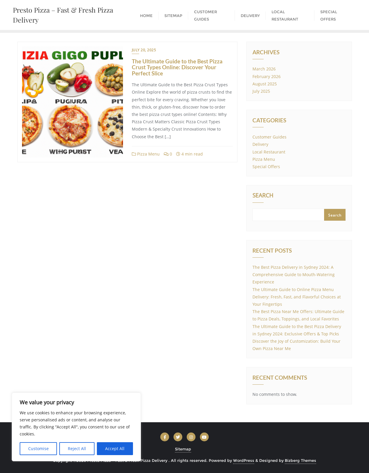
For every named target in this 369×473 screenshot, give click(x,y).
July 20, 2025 (144, 50)
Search (262, 196)
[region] (76, 427)
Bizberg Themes (300, 460)
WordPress (243, 460)
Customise (38, 448)
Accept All (114, 448)
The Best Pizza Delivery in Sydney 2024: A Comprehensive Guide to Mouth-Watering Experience (293, 274)
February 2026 (266, 76)
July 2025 (261, 91)
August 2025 (264, 84)
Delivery (260, 144)
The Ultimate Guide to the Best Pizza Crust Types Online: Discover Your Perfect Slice (177, 67)
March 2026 (264, 69)
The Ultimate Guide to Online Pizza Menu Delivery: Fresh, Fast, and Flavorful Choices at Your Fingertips (296, 297)
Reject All (77, 448)
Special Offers (266, 166)
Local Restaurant (268, 152)
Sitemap (183, 449)
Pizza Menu (146, 154)
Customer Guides (269, 137)
